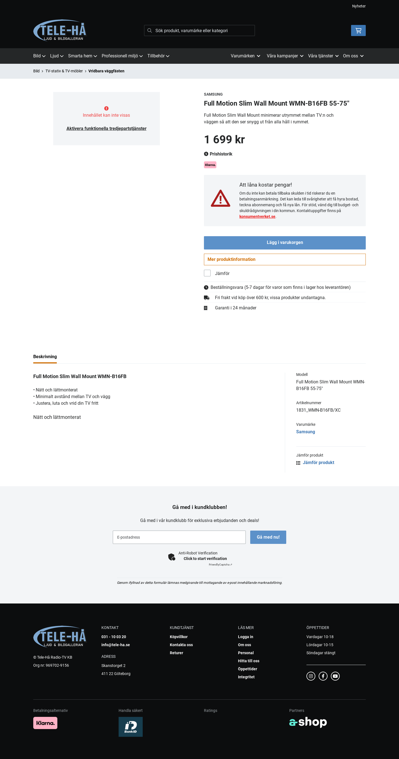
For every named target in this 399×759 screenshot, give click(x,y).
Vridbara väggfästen (106, 71)
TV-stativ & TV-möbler (64, 71)
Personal (246, 653)
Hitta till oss (248, 661)
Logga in (245, 637)
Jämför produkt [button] (315, 462)
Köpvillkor (179, 637)
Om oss (244, 645)
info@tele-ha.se (115, 645)
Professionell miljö (122, 55)
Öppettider (247, 669)
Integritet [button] (246, 677)
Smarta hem (82, 55)
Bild (39, 55)
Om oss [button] (353, 55)
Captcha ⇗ (220, 564)
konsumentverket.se (257, 216)
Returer (176, 653)
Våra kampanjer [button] (285, 55)
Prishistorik (218, 154)
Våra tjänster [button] (323, 55)
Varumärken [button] (245, 55)
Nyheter (359, 6)
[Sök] (199, 30)
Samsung (305, 432)
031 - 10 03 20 (113, 637)
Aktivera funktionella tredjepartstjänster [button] (106, 128)
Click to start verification (205, 558)
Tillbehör (158, 55)
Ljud (57, 55)
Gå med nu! (268, 537)
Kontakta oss (181, 645)
